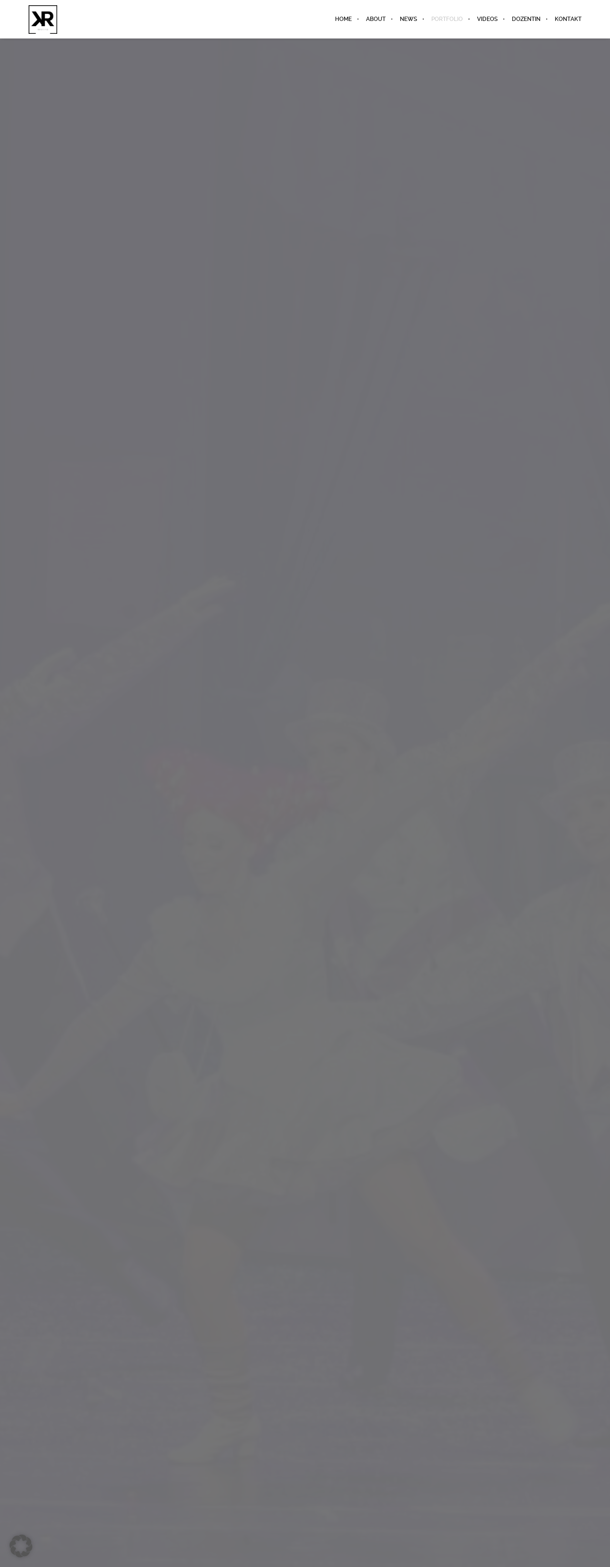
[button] (21, 1546)
